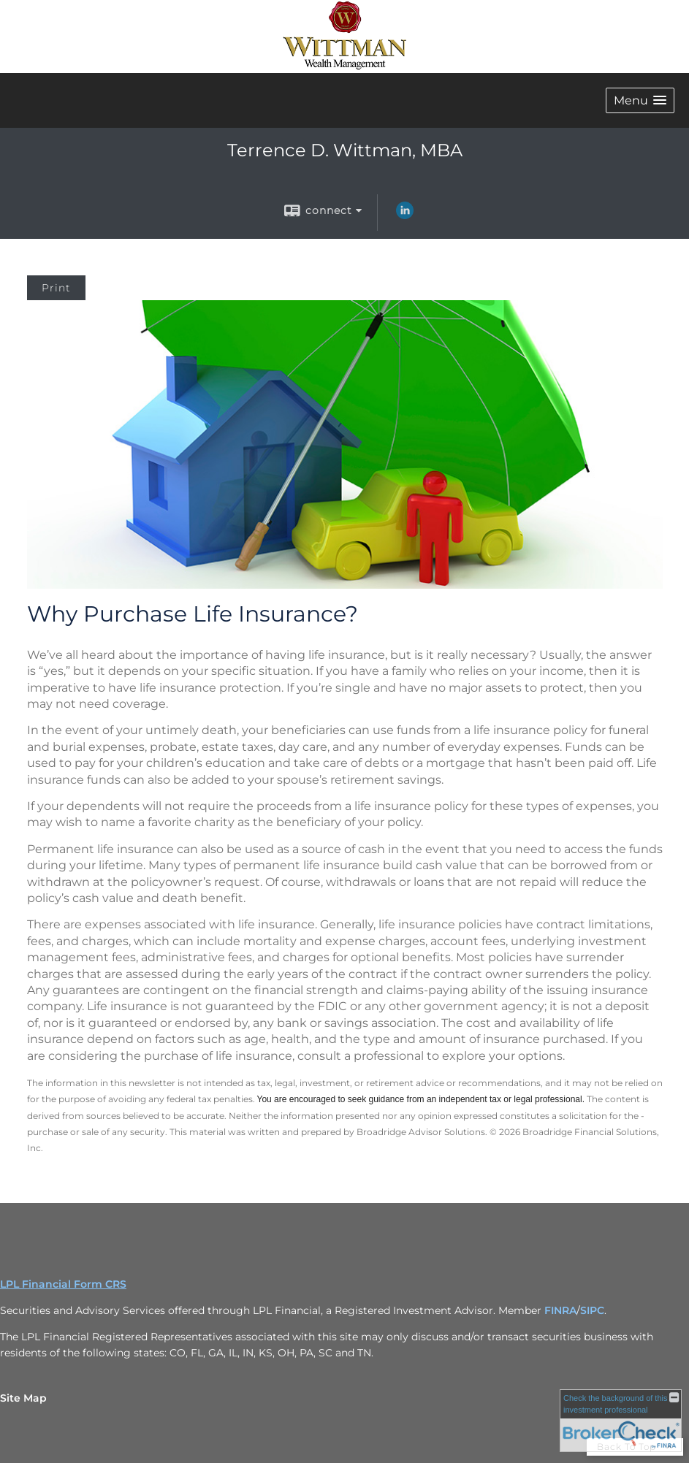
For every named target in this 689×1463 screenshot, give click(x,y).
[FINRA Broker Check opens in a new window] (621, 1420)
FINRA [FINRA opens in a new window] (560, 1310)
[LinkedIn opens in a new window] (405, 215)
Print (56, 287)
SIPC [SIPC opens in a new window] (592, 1310)
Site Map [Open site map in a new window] (23, 1398)
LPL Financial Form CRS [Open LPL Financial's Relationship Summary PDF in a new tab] (63, 1284)
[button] (640, 100)
